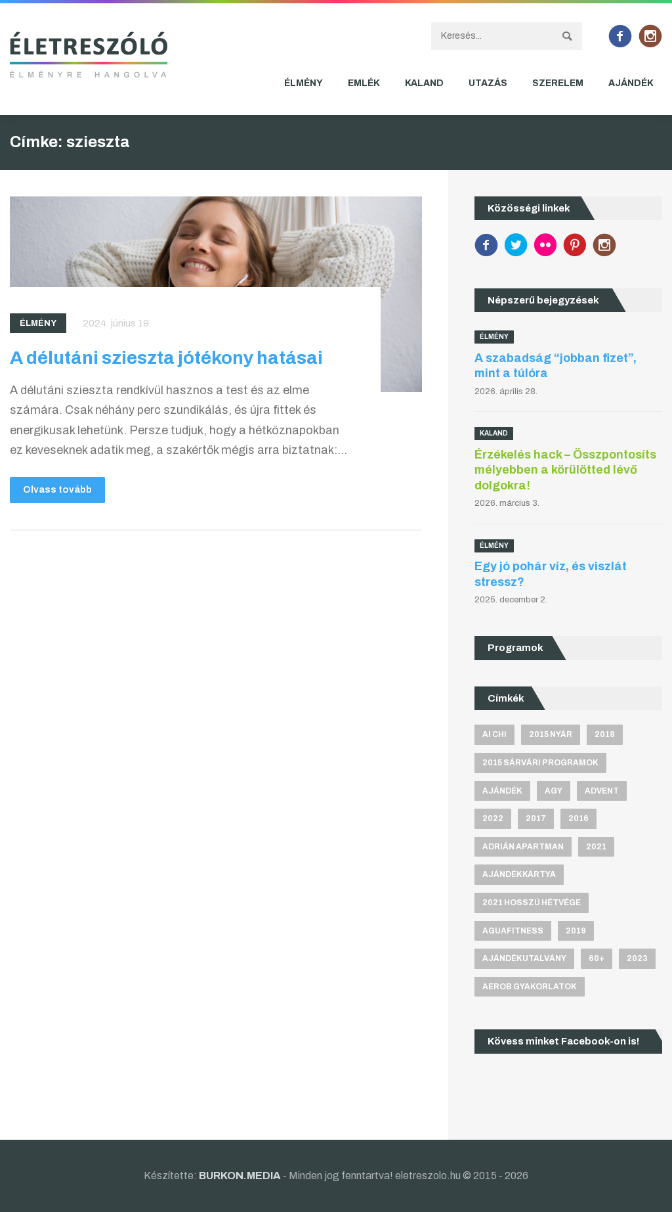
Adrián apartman (523, 846)
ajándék (502, 791)
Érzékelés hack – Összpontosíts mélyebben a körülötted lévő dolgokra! (565, 470)
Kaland (424, 83)
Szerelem (557, 83)
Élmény (303, 83)
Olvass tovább (57, 490)
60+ (596, 958)
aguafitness (512, 930)
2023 (637, 958)
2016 (578, 818)
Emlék (364, 83)
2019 (576, 930)
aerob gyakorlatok (529, 986)
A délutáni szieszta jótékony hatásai (166, 358)
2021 (596, 846)
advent (602, 791)
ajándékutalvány (524, 958)
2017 (536, 818)
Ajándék (631, 83)
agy (553, 791)
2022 (492, 818)
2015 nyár (550, 734)
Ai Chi (494, 734)
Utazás (488, 83)
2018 (605, 734)
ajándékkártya (519, 874)
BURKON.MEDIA (240, 1175)
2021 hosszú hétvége (531, 902)
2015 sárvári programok (540, 762)
